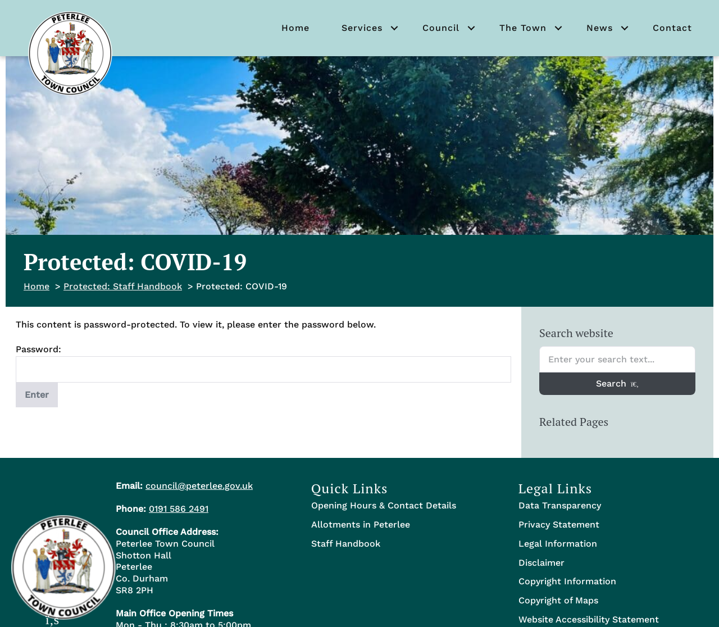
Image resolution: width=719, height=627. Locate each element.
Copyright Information (567, 581)
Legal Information (557, 543)
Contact (672, 27)
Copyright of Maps (558, 600)
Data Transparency (559, 505)
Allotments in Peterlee (360, 524)
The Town (523, 27)
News (599, 27)
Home (295, 27)
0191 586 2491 (178, 508)
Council (440, 27)
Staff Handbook (345, 543)
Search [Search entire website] (617, 383)
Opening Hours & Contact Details (383, 505)
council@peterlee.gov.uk (199, 485)
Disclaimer (541, 562)
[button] (394, 28)
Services (362, 27)
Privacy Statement (558, 524)
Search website (576, 332)
